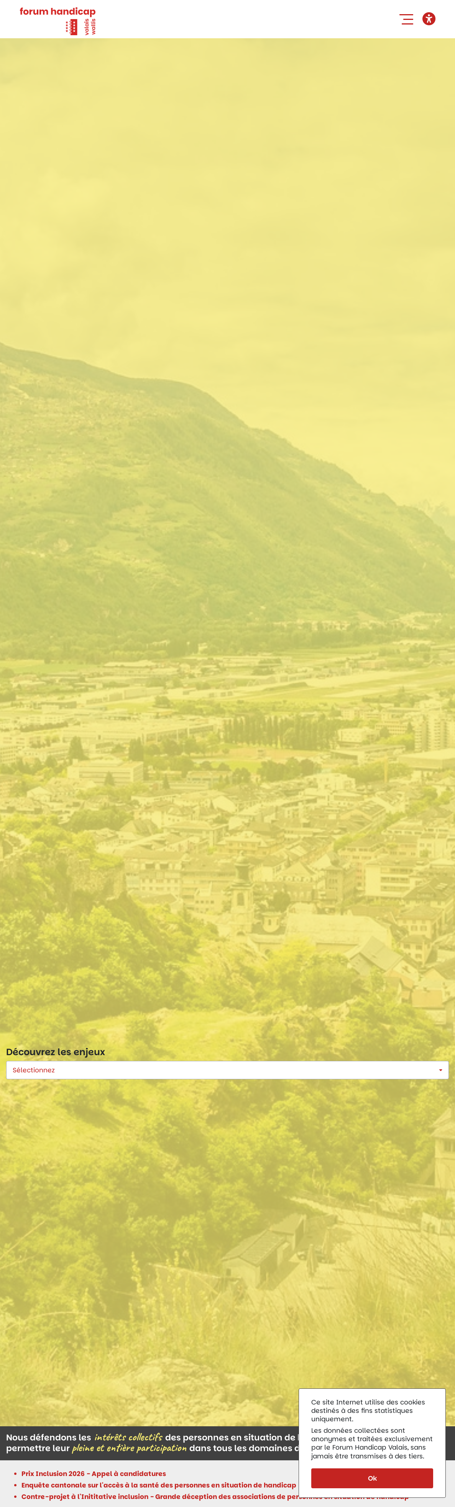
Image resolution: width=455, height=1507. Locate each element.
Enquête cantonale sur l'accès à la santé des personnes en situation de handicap (158, 1485)
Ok (372, 1478)
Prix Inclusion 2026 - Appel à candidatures (93, 1473)
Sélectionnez (34, 1070)
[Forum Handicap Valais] (57, 20)
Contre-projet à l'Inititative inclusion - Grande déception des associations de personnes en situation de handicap (215, 1496)
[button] (408, 19)
